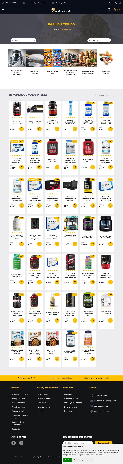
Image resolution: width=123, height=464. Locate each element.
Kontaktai (41, 411)
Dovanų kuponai (70, 407)
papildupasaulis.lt (99, 406)
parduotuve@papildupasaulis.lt (35, 3)
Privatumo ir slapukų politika (20, 416)
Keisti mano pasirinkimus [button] (82, 460)
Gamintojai (16, 429)
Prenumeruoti (103, 443)
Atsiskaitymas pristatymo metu (96, 378)
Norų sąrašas (69, 411)
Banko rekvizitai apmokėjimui (18, 423)
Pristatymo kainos (19, 407)
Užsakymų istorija (71, 399)
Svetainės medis (44, 407)
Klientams (68, 388)
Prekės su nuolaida (45, 399)
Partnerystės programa (73, 403)
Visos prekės (103, 95)
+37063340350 (98, 395)
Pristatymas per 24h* (26, 378)
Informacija (16, 388)
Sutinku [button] (67, 460)
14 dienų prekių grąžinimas (61, 378)
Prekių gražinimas (19, 399)
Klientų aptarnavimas (47, 388)
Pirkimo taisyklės (18, 411)
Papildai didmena (18, 403)
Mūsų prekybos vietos (20, 394)
